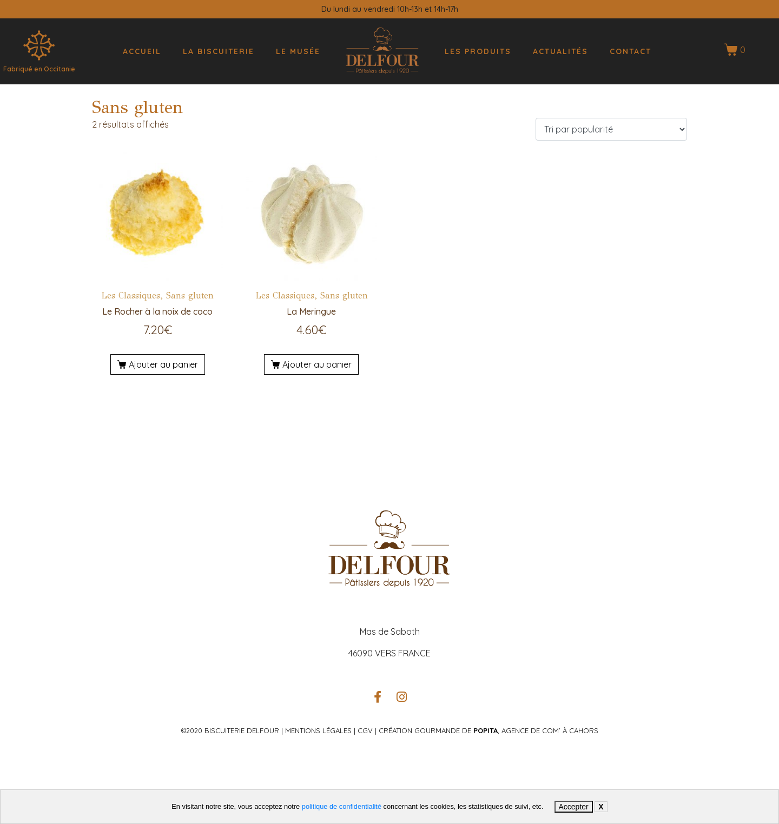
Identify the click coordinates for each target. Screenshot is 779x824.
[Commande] (611, 129)
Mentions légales (318, 730)
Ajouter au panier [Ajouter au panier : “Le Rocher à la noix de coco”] (163, 364)
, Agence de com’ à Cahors (535, 730)
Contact (630, 51)
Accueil (142, 51)
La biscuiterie (218, 51)
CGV (364, 730)
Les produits (478, 51)
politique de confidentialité (341, 806)
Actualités (560, 51)
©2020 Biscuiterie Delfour (230, 730)
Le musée (298, 51)
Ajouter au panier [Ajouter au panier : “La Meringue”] (317, 364)
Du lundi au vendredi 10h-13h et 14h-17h (389, 9)
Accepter (574, 806)
